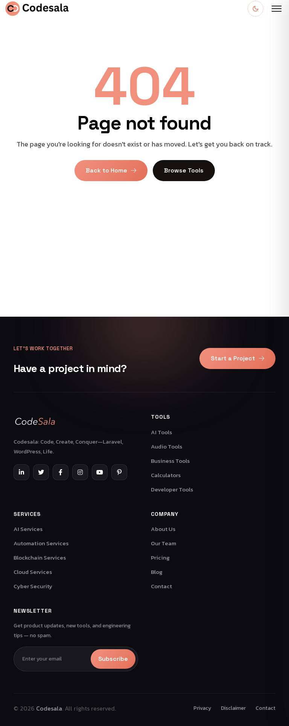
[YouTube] (100, 472)
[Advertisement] (144, 264)
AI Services (28, 529)
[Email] (53, 659)
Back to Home (111, 170)
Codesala (49, 708)
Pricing (160, 557)
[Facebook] (60, 472)
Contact (161, 586)
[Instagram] (80, 472)
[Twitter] (41, 472)
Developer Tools (172, 489)
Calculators (166, 475)
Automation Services (41, 543)
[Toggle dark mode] (255, 9)
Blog (157, 571)
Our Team (163, 543)
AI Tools (161, 432)
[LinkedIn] (21, 472)
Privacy (202, 708)
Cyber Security (33, 586)
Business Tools (170, 460)
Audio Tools (166, 446)
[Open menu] (276, 9)
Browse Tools (184, 170)
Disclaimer (233, 708)
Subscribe (113, 659)
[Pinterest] (119, 472)
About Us (163, 529)
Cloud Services (33, 571)
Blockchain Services (40, 557)
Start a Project (237, 358)
